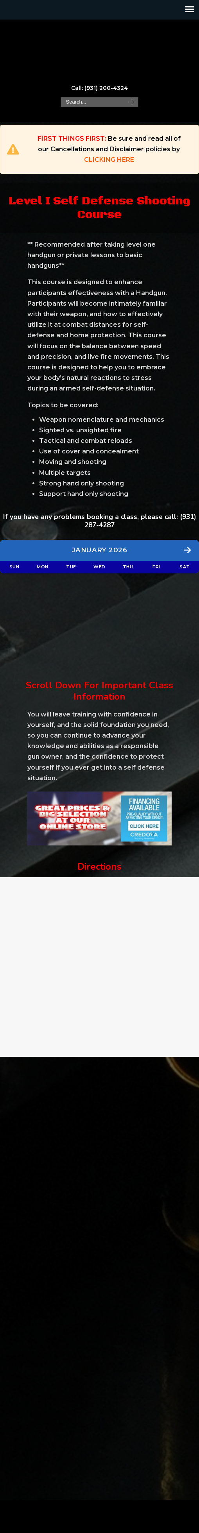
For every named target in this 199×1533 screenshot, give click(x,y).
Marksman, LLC (100, 51)
